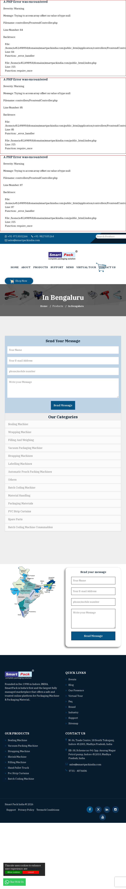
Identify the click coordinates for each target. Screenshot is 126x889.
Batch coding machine (20, 777)
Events (72, 678)
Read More (37, 698)
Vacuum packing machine (22, 744)
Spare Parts (15, 517)
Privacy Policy (25, 808)
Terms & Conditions (45, 808)
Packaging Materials (20, 502)
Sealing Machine (18, 422)
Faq (70, 700)
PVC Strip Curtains (19, 509)
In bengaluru (75, 304)
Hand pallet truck (18, 766)
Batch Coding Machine (21, 486)
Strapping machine (18, 749)
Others (12, 478)
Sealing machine (17, 738)
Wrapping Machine (19, 430)
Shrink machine (16, 755)
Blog (71, 683)
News (70, 265)
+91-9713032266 (15, 236)
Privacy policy (34, 868)
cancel (31, 872)
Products (40, 265)
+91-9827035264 (39, 236)
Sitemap (72, 722)
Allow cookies (13, 872)
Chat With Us (14, 881)
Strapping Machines (20, 454)
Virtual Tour (86, 265)
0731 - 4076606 (77, 769)
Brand (71, 705)
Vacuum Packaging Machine (25, 446)
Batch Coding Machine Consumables (30, 525)
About (26, 265)
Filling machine (16, 760)
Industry (73, 711)
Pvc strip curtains (17, 771)
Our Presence (75, 689)
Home (15, 265)
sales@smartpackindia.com (70, 236)
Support (57, 265)
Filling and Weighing (21, 438)
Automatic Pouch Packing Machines (30, 470)
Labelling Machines (20, 462)
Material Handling (19, 494)
